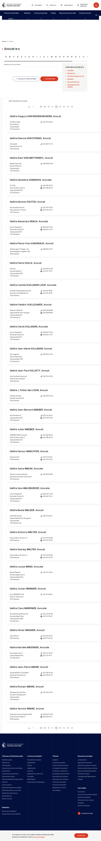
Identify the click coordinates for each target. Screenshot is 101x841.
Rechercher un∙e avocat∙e (12, 64)
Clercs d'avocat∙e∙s (73, 82)
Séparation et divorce (59, 787)
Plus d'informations (39, 837)
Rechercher (50, 79)
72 (56, 107)
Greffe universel (7, 799)
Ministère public (7, 760)
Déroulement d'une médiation (11, 814)
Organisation (31, 763)
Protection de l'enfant (59, 785)
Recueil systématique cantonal (87, 768)
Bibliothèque (31, 779)
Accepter (81, 836)
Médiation (27, 14)
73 (60, 107)
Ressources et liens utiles (67, 14)
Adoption (55, 760)
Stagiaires (70, 79)
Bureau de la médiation (9, 811)
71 (52, 107)
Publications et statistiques (36, 782)
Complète (70, 70)
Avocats (11, 41)
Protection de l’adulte (59, 782)
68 (41, 107)
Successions (56, 790)
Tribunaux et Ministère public (11, 14)
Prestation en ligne (84, 774)
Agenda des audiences (85, 763)
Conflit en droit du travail (60, 765)
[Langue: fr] (96, 15)
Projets (29, 765)
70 (49, 107)
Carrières (30, 771)
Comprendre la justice (34, 760)
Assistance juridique (58, 763)
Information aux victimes (60, 779)
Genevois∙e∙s (71, 73)
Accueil (4, 41)
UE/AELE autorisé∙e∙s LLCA (75, 76)
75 (68, 107)
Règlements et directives (35, 774)
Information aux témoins (60, 776)
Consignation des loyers (60, 768)
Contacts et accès (85, 14)
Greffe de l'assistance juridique (11, 787)
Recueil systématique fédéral (87, 771)
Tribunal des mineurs (8, 776)
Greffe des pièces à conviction (11, 790)
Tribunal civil (6, 763)
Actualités (30, 776)
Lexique (80, 779)
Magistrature (31, 768)
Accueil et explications (26, 79)
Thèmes (53, 14)
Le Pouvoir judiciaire (40, 14)
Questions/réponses (84, 797)
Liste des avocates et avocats (87, 765)
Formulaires (81, 792)
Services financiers (84, 806)
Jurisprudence (82, 760)
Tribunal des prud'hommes (10, 774)
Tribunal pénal (6, 765)
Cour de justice (7, 785)
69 (45, 107)
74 (64, 107)
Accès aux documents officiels (87, 794)
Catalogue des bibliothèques (87, 776)
